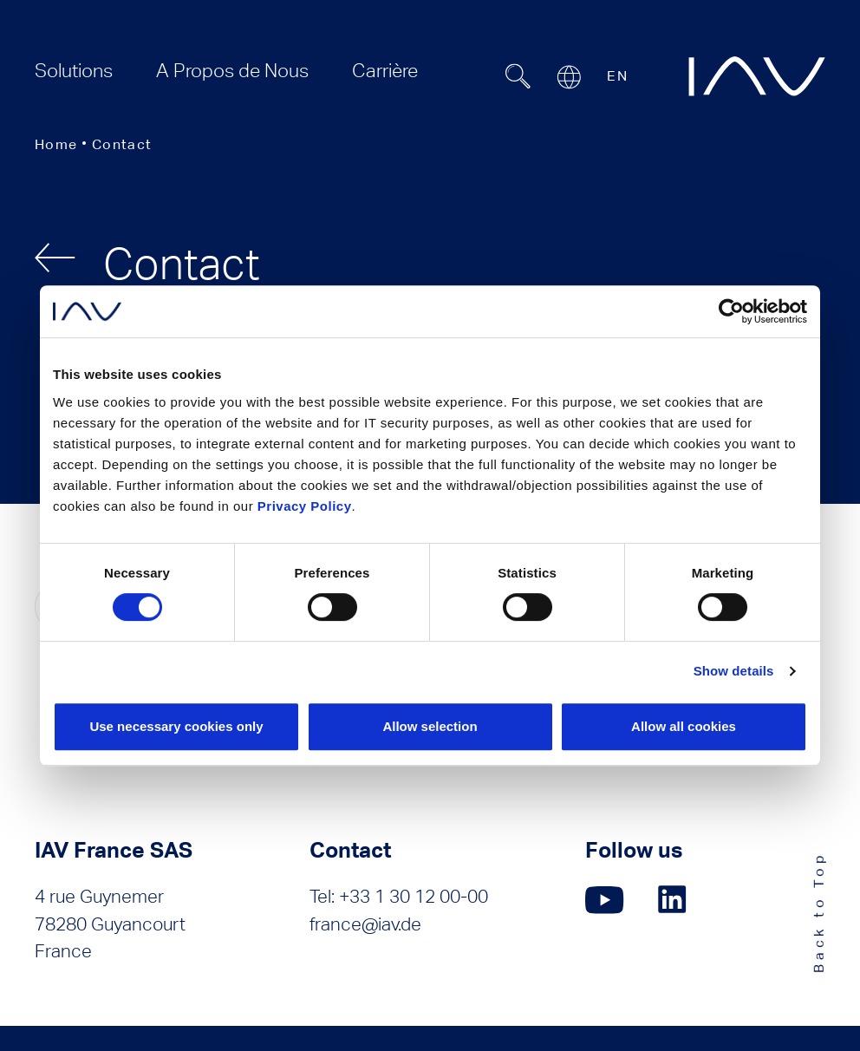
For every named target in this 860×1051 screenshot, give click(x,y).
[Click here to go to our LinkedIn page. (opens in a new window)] (674, 899)
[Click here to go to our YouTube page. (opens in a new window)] (604, 899)
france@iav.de (365, 924)
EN (617, 76)
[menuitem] (74, 70)
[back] (55, 257)
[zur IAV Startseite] (756, 76)
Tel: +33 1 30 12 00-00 (398, 896)
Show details (734, 670)
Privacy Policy (304, 506)
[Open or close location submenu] (568, 77)
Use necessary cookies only (176, 726)
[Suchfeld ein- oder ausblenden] (518, 76)
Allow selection (429, 726)
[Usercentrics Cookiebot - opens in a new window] (731, 311)
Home (56, 144)
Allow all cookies (683, 726)
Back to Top (819, 912)
